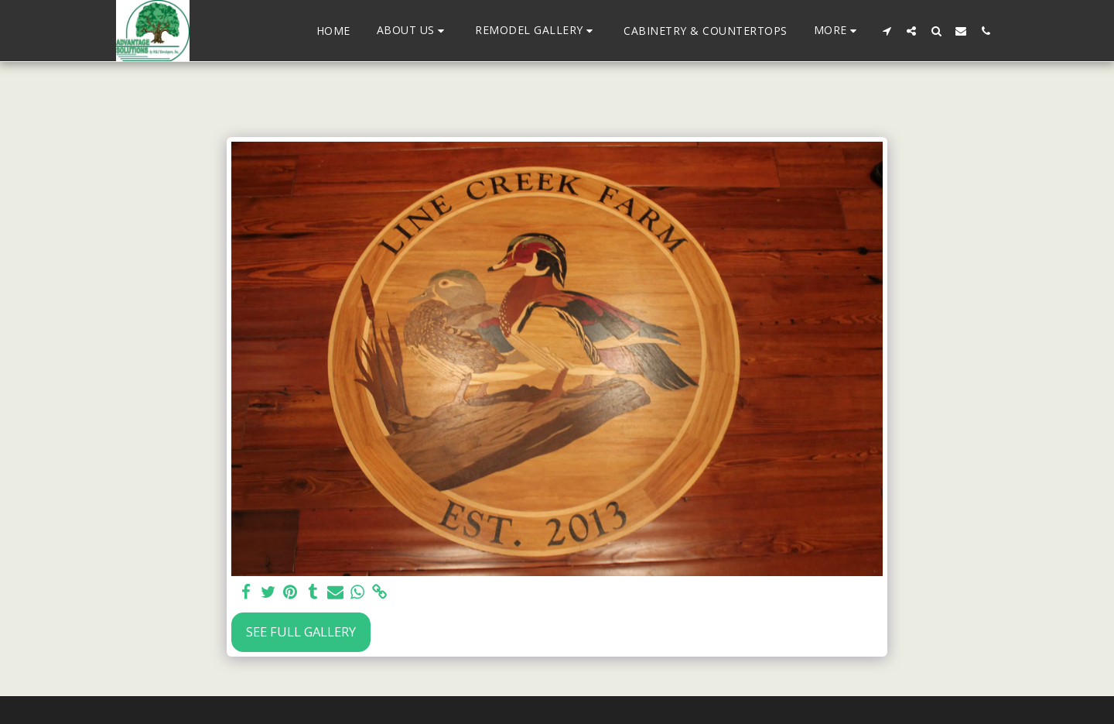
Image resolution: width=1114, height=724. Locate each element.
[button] (413, 31)
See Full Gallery (301, 631)
